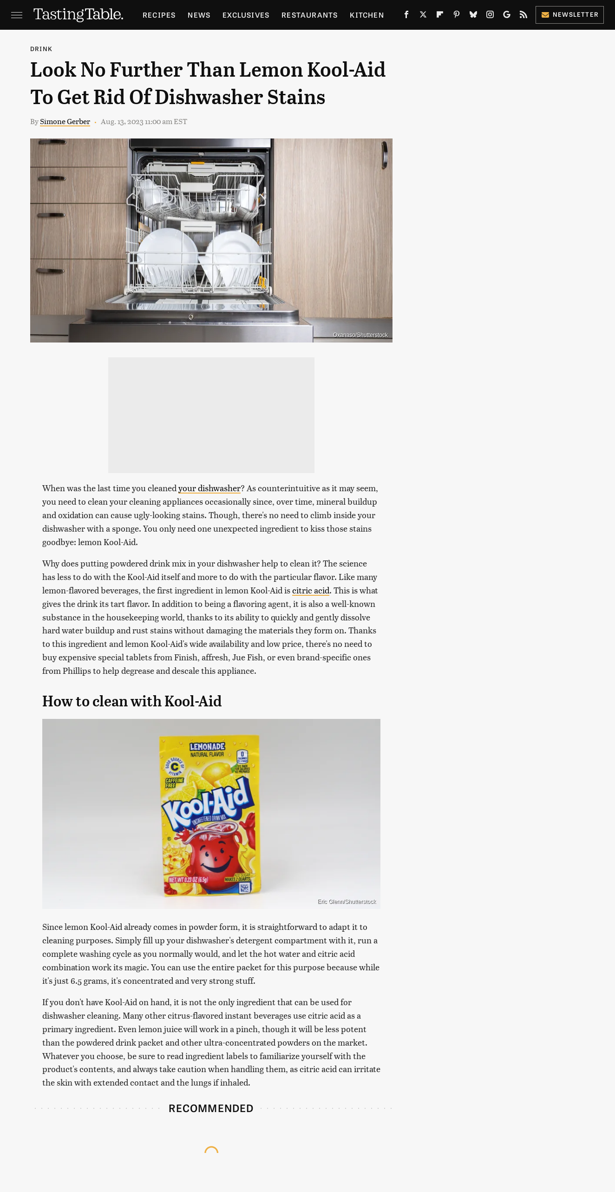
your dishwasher (209, 488)
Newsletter (570, 14)
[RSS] (523, 16)
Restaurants (309, 14)
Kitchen (367, 14)
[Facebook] (406, 16)
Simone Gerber (65, 121)
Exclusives (245, 14)
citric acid (310, 590)
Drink (41, 49)
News (199, 14)
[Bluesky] (473, 16)
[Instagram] (490, 16)
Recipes (159, 14)
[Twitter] (423, 16)
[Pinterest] (456, 16)
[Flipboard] (440, 16)
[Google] (506, 16)
